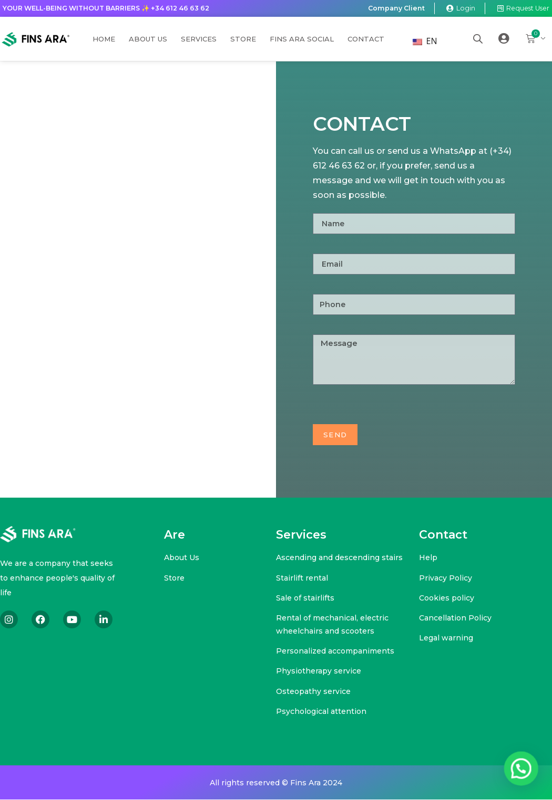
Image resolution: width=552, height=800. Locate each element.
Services (199, 39)
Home (104, 39)
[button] (524, 777)
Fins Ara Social (302, 39)
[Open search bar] (478, 39)
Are (174, 535)
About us (148, 39)
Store (243, 39)
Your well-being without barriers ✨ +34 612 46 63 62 (112, 8)
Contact (365, 39)
